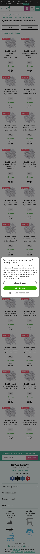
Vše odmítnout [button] (20, 283)
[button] (20, 293)
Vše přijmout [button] (20, 288)
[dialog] (20, 277)
